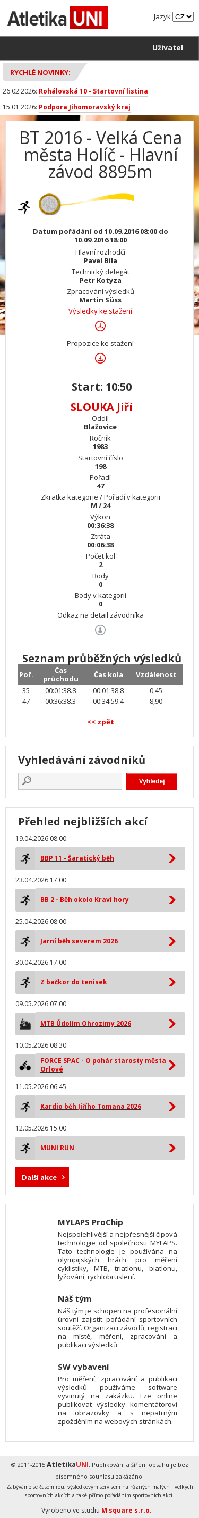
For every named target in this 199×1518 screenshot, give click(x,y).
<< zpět (100, 722)
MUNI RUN (57, 1147)
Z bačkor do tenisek (73, 981)
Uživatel (167, 48)
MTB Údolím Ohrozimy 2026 (85, 1023)
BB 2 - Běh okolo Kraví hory (84, 899)
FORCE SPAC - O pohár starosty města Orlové (103, 1065)
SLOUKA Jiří (102, 407)
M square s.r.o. (126, 1510)
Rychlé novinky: (40, 72)
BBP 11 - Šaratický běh (77, 858)
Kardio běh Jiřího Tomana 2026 (90, 1106)
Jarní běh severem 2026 (79, 941)
